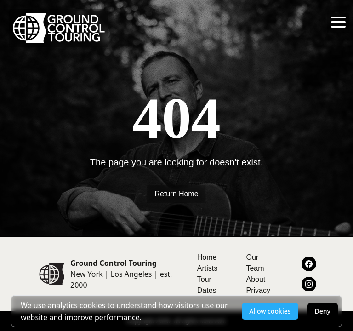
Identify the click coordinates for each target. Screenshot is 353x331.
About (255, 279)
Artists (207, 268)
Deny (322, 311)
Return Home (176, 194)
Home (207, 257)
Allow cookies (269, 311)
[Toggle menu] (338, 22)
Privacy (258, 290)
